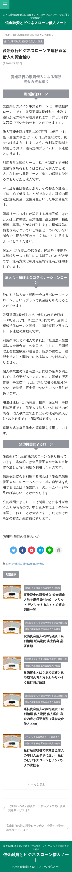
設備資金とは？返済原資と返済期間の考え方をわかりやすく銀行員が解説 (44, 677)
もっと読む (38, 784)
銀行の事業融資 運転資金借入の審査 (25, 563)
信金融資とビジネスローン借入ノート (36, 23)
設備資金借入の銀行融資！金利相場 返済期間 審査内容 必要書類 (44, 641)
